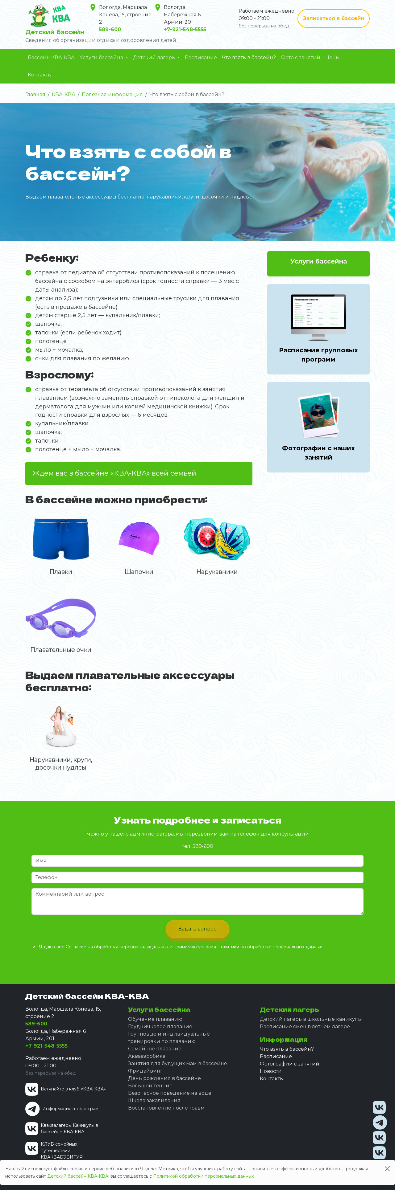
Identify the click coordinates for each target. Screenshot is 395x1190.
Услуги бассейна (102, 57)
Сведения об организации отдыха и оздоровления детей (100, 40)
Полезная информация (112, 94)
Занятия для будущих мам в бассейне (177, 1063)
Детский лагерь (154, 57)
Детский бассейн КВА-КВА (77, 1176)
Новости (271, 1071)
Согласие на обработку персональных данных (118, 947)
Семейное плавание (154, 1049)
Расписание (201, 57)
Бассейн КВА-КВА (51, 57)
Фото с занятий (300, 57)
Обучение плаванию (155, 1019)
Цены (332, 57)
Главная (35, 94)
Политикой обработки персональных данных (203, 1176)
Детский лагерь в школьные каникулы (311, 1019)
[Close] (387, 1168)
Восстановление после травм (166, 1108)
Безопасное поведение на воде (169, 1093)
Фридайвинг (145, 1071)
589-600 (202, 846)
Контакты (40, 75)
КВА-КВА (63, 94)
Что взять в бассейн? (249, 57)
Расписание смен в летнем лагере (305, 1026)
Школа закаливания (154, 1100)
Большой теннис (150, 1086)
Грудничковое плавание (160, 1026)
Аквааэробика (146, 1056)
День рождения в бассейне (164, 1078)
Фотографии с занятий (289, 1064)
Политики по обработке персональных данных (269, 947)
